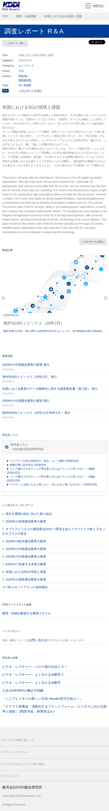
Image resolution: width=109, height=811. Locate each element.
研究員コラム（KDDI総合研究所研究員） (28, 447)
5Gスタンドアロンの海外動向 (27, 587)
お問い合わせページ (43, 640)
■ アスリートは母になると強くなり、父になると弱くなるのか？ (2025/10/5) (52, 484)
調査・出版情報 (26, 16)
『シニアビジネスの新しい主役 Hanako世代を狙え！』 (42, 698)
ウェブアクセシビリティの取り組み (23, 764)
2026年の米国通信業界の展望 (26, 521)
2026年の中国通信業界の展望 (26, 549)
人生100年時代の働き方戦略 (23, 690)
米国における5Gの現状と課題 (63, 16)
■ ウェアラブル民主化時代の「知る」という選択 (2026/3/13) (43, 460)
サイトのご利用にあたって (18, 740)
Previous (3, 298)
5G (20, 85)
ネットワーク (26, 65)
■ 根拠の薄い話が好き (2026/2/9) (26, 464)
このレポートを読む (30, 90)
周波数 (27, 85)
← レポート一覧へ (15, 43)
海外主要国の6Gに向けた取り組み (29, 513)
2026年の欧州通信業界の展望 (26, 541)
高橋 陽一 (24, 76)
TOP (5, 16)
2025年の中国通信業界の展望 (26, 556)
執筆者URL (25, 80)
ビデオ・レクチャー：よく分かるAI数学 (31, 682)
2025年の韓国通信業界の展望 (26, 579)
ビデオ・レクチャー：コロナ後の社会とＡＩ (34, 666)
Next (106, 298)
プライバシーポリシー (16, 752)
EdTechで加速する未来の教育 (26, 564)
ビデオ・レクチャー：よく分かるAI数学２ (33, 674)
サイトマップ (10, 776)
